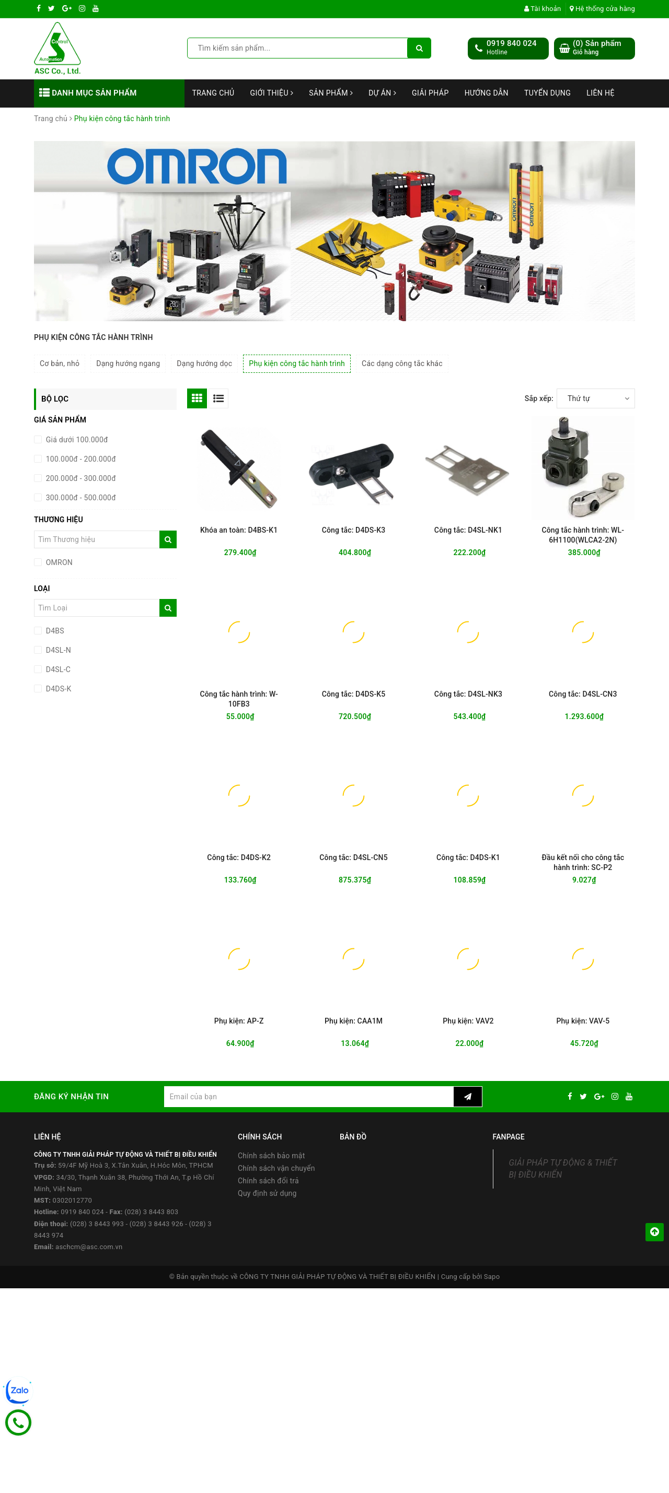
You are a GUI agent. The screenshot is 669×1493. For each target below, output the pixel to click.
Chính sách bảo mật (271, 1155)
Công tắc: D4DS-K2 (239, 857)
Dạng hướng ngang (128, 363)
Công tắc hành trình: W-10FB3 (239, 699)
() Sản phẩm (597, 48)
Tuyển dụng (547, 93)
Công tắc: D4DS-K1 (468, 857)
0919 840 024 (512, 43)
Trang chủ (213, 93)
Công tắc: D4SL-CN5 (353, 857)
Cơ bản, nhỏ (59, 363)
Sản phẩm (331, 93)
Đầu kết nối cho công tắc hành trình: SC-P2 (583, 862)
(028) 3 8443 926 (156, 1224)
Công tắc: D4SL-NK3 (468, 694)
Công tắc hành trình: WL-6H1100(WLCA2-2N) (582, 535)
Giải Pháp (430, 93)
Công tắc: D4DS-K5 (354, 694)
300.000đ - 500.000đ (80, 497)
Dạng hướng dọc (204, 363)
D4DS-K (57, 689)
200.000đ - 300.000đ (80, 478)
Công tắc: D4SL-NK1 (468, 530)
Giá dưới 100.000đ (76, 440)
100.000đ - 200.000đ (80, 459)
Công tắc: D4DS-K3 (354, 530)
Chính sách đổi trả (268, 1181)
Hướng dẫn (487, 93)
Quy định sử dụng (267, 1193)
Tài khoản (542, 9)
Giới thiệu (272, 93)
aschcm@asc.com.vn (88, 1247)
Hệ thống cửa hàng (602, 9)
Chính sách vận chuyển (276, 1168)
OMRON (58, 562)
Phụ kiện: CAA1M (354, 1021)
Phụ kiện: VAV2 (468, 1021)
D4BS (54, 631)
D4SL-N (57, 650)
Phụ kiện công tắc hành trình (297, 363)
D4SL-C (57, 669)
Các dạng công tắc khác (402, 363)
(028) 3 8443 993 (97, 1224)
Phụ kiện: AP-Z (239, 1021)
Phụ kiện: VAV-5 (582, 1021)
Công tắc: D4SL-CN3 (583, 694)
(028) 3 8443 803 (151, 1212)
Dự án (382, 93)
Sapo (492, 1276)
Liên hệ (600, 93)
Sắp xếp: (539, 398)
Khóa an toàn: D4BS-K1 (239, 530)
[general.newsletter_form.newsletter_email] (308, 1096)
